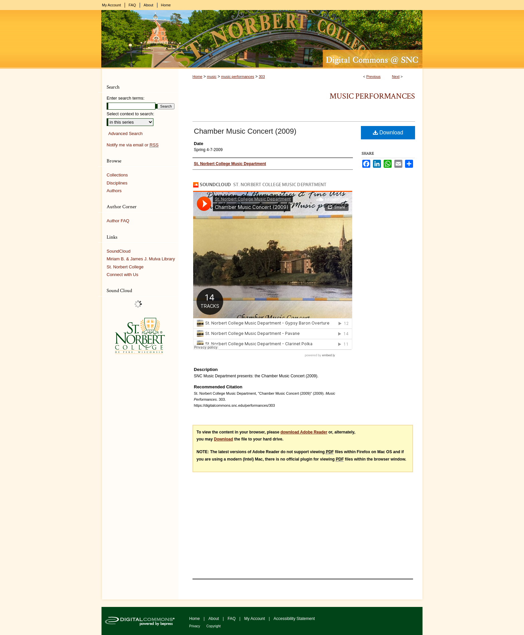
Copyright (214, 626)
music (212, 77)
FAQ (232, 618)
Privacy (195, 626)
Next (396, 77)
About (214, 618)
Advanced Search (125, 133)
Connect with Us (122, 274)
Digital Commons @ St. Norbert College (262, 39)
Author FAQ (118, 220)
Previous (373, 77)
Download (388, 132)
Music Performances (372, 96)
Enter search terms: (125, 98)
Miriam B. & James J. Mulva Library (141, 258)
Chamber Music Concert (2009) (245, 131)
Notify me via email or (132, 145)
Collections (117, 174)
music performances (237, 77)
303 (262, 77)
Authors (114, 190)
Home (197, 77)
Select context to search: (130, 113)
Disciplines (117, 182)
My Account (255, 618)
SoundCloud (119, 251)
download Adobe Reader (303, 432)
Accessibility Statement (294, 618)
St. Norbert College (125, 266)
